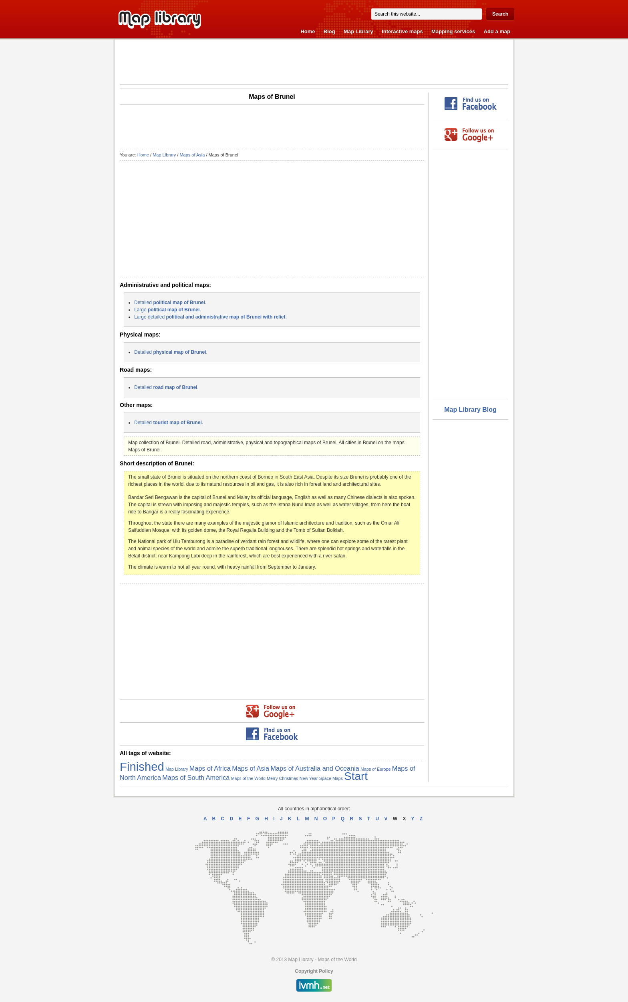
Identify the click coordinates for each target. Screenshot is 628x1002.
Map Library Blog (470, 409)
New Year (309, 778)
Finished (142, 766)
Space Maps (331, 778)
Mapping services (453, 31)
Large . (167, 310)
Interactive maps (402, 31)
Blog (329, 31)
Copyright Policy (314, 971)
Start (356, 776)
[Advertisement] (314, 62)
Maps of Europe (375, 769)
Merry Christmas (282, 778)
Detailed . (170, 302)
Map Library (358, 31)
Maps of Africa (210, 768)
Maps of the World (248, 778)
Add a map (497, 31)
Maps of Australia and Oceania (315, 768)
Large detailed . (210, 317)
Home (307, 31)
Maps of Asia (192, 154)
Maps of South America (195, 777)
